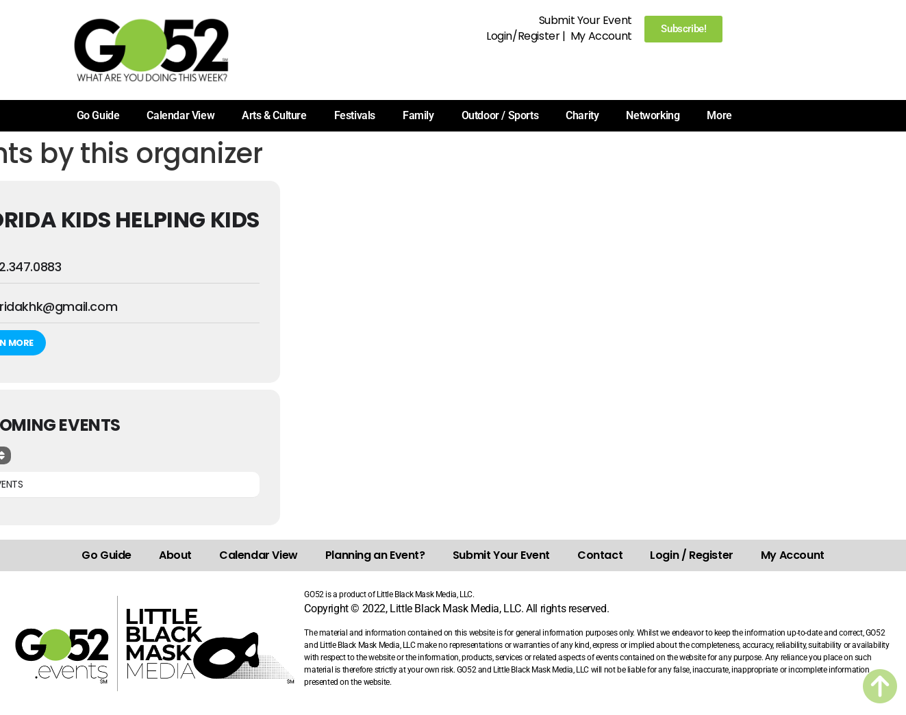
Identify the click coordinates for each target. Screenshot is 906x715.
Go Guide (98, 115)
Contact (599, 555)
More (719, 115)
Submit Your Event (585, 20)
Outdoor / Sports (500, 115)
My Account (601, 36)
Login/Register (522, 36)
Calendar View (180, 115)
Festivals (354, 115)
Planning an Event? (375, 555)
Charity (582, 115)
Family (418, 115)
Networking (652, 115)
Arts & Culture (274, 115)
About (175, 555)
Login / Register (691, 555)
